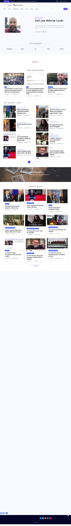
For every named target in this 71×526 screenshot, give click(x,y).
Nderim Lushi (7, 94)
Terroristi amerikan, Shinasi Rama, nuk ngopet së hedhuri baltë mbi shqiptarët (35, 258)
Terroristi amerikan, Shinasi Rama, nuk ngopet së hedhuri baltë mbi (57, 152)
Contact (36, 8)
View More (35, 266)
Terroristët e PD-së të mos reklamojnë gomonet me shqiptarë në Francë (57, 255)
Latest (9, 8)
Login (65, 9)
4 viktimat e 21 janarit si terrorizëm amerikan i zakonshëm (56, 139)
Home (5, 8)
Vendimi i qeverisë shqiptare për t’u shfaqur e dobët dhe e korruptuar (13, 231)
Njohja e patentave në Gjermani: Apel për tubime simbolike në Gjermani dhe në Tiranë (57, 90)
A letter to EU (15, 8)
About (32, 8)
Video (27, 8)
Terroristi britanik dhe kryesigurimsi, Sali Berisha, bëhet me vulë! (24, 138)
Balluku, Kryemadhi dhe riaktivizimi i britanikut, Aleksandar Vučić (27, 1)
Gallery (22, 8)
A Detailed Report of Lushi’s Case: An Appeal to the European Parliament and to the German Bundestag (13, 90)
